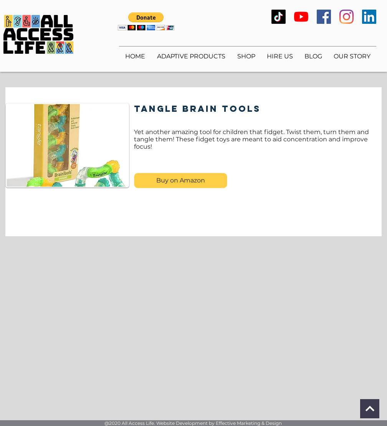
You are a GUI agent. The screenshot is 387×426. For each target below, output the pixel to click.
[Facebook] (324, 17)
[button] (146, 21)
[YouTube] (301, 17)
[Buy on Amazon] (180, 180)
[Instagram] (346, 17)
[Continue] (369, 408)
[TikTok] (278, 17)
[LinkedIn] (369, 17)
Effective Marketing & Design (249, 423)
